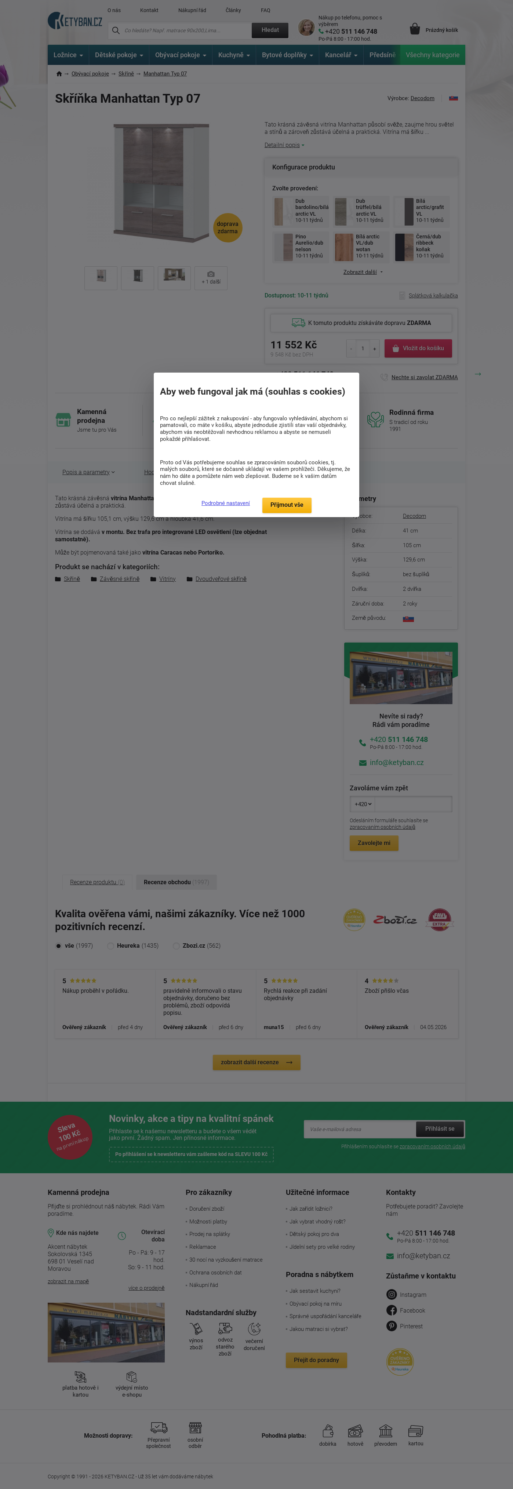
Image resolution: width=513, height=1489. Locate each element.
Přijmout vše (286, 504)
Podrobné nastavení (225, 503)
